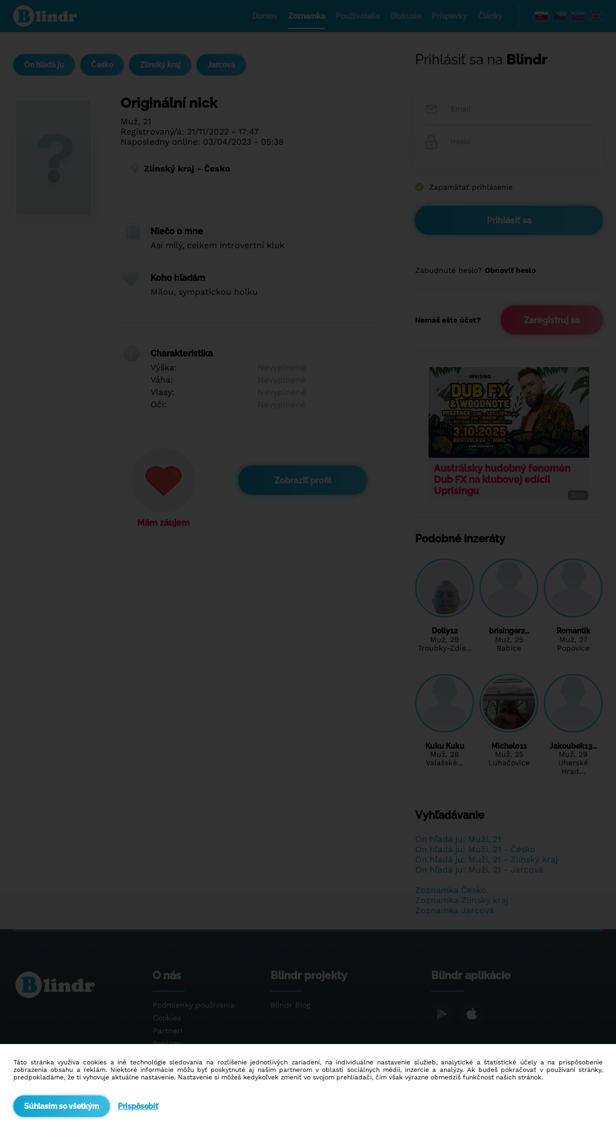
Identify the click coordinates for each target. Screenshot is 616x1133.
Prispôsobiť (138, 1106)
